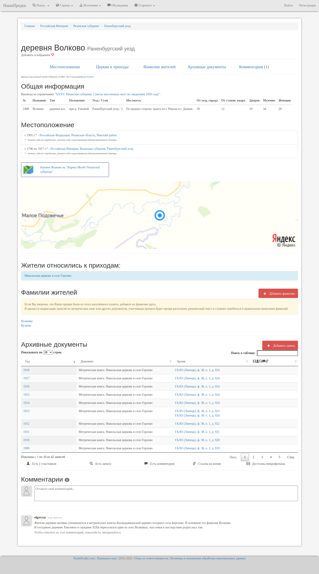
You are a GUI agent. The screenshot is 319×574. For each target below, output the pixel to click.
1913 (26, 411)
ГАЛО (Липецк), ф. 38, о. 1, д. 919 (199, 448)
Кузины (26, 325)
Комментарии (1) (254, 66)
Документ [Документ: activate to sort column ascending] (52, 361)
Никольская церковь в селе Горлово (48, 275)
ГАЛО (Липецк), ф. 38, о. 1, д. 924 (199, 370)
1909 (26, 448)
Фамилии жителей (159, 66)
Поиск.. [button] (41, 5)
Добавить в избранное (37, 55)
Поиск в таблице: (264, 353)
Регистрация (307, 5)
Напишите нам (106, 558)
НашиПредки (14, 5)
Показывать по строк (41, 352)
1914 (26, 403)
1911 (26, 432)
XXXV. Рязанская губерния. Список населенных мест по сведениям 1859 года (107, 94)
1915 (26, 394)
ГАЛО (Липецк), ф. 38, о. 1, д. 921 (199, 432)
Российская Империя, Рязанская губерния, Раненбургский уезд (92, 148)
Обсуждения (117, 5)
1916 (26, 386)
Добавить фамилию (278, 293)
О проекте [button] (144, 5)
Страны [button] (64, 5)
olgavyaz (40, 517)
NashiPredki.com (84, 558)
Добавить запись (280, 345)
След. (291, 457)
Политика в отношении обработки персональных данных (208, 558)
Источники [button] (90, 5)
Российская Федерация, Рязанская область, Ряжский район (78, 135)
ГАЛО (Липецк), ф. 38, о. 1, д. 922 (199, 423)
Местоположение (65, 66)
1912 (26, 423)
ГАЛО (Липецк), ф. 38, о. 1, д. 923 (199, 411)
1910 (26, 440)
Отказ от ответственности (151, 558)
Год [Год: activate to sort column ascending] (27, 361)
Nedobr (90, 77)
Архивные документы (206, 66)
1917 (26, 378)
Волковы (27, 321)
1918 (26, 370)
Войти (288, 5)
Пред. (233, 457)
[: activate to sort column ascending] (278, 361)
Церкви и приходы (112, 66)
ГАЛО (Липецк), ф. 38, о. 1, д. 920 (199, 440)
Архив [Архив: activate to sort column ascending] (183, 361)
